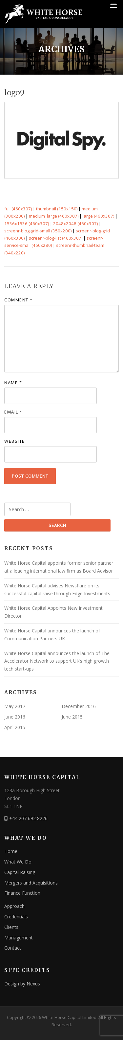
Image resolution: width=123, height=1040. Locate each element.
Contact (12, 948)
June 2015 (72, 717)
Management (18, 937)
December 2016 (79, 706)
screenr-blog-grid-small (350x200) (38, 231)
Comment (18, 300)
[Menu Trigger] (113, 6)
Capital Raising (19, 872)
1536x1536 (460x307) (26, 223)
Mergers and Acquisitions (31, 883)
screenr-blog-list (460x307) (55, 238)
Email (13, 412)
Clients (11, 927)
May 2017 (14, 706)
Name (13, 383)
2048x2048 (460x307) (75, 223)
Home (10, 851)
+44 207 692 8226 (28, 818)
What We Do (17, 862)
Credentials (16, 916)
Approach (14, 906)
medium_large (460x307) (53, 216)
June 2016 (14, 717)
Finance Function (22, 893)
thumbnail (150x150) (56, 209)
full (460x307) (18, 209)
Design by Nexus (22, 984)
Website (14, 441)
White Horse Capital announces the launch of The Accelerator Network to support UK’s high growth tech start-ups (57, 661)
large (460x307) (98, 216)
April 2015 (14, 727)
